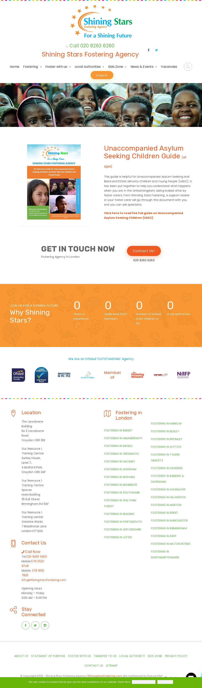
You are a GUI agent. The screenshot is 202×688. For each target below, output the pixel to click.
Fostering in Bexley (165, 431)
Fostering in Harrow (166, 423)
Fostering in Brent (164, 513)
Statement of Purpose (48, 656)
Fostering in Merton (166, 505)
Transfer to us (105, 656)
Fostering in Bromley (166, 439)
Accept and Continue (144, 681)
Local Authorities (88, 66)
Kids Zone (115, 66)
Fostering (30, 66)
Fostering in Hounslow (168, 489)
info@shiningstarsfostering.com (44, 580)
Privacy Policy (176, 656)
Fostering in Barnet (118, 430)
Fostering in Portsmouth (123, 522)
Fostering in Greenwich (121, 454)
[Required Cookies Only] (197, 683)
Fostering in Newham (119, 477)
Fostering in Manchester (169, 520)
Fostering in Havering (167, 468)
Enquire (101, 75)
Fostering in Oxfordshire (122, 529)
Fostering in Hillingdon (168, 497)
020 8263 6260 (36, 557)
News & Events (142, 66)
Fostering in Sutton (166, 447)
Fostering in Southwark (122, 493)
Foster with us (56, 66)
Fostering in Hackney (119, 461)
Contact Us (94, 665)
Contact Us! (144, 250)
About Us (21, 656)
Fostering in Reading (119, 514)
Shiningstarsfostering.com (105, 676)
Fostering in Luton (118, 537)
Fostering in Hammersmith (123, 438)
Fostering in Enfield (118, 446)
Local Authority (132, 656)
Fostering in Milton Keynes (171, 544)
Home (14, 66)
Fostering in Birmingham (169, 528)
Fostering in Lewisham (120, 469)
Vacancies (169, 66)
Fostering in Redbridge (120, 485)
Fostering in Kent (163, 536)
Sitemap (112, 665)
